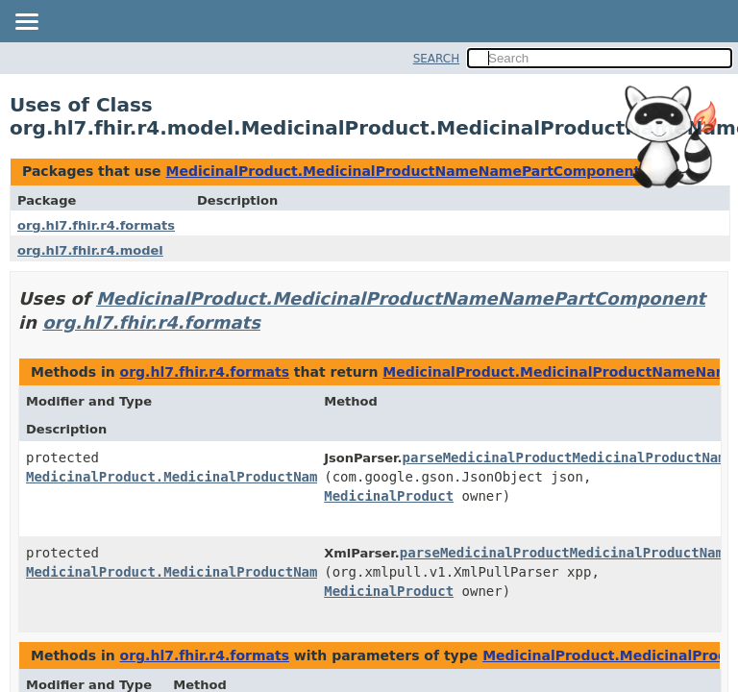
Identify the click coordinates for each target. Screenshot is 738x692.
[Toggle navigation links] (26, 23)
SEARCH (436, 58)
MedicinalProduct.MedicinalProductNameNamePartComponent (402, 171)
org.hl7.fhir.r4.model (90, 250)
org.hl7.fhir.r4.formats (96, 225)
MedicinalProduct (389, 496)
